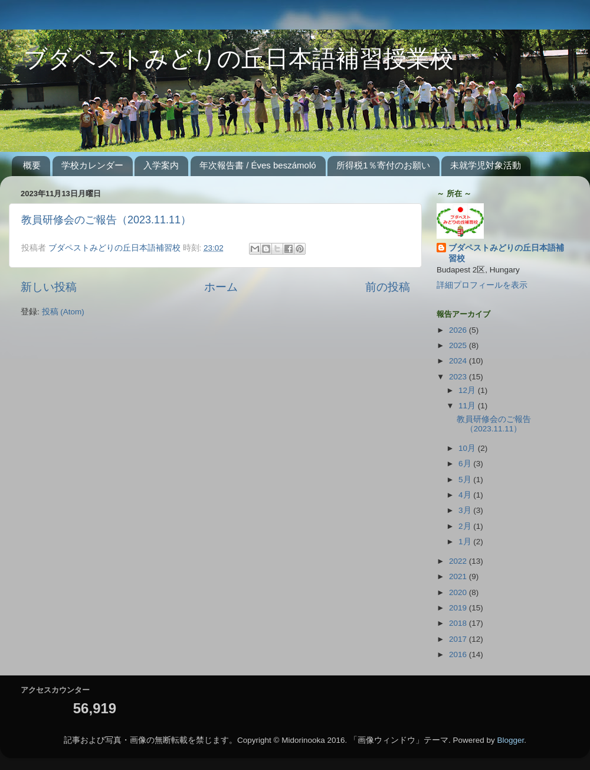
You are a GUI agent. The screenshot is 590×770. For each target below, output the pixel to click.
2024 (459, 360)
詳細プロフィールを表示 (482, 285)
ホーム (221, 287)
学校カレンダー (92, 165)
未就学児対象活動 (485, 165)
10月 (468, 448)
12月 (468, 390)
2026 (459, 330)
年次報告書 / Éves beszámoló (257, 165)
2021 (459, 576)
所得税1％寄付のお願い (383, 165)
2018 (459, 623)
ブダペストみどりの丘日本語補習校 (506, 253)
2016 (459, 654)
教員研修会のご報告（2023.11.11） (106, 220)
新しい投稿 (49, 287)
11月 (468, 405)
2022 (459, 561)
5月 (465, 479)
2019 (459, 607)
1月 (465, 541)
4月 (465, 494)
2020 (459, 592)
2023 (459, 376)
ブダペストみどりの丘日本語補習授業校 (227, 60)
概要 (32, 165)
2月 (465, 526)
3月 (465, 510)
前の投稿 (387, 287)
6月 (465, 463)
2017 (459, 639)
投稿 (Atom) (63, 311)
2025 (459, 345)
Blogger (511, 740)
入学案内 (161, 165)
